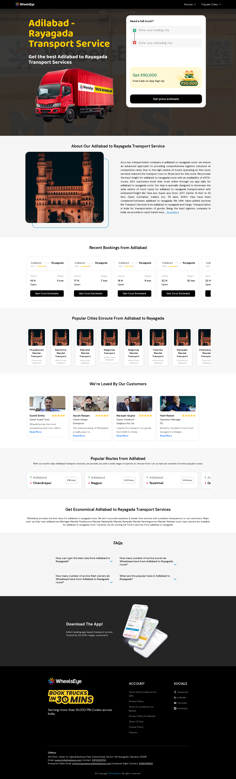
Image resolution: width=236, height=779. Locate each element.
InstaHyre (181, 708)
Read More (36, 431)
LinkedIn (180, 697)
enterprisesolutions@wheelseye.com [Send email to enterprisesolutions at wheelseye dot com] (91, 763)
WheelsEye (114, 773)
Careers (133, 732)
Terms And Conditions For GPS (143, 694)
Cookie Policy (136, 727)
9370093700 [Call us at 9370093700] (99, 760)
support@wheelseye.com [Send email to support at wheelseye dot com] (68, 760)
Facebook (181, 692)
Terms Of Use (136, 721)
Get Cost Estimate (47, 293)
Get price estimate (166, 99)
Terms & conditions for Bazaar (141, 708)
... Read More (172, 212)
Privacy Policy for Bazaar (142, 716)
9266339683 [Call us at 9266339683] (146, 763)
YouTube (180, 703)
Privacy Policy (136, 701)
